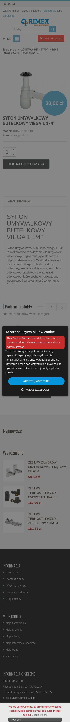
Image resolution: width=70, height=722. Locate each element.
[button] (35, 389)
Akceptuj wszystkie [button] (36, 381)
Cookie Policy (39, 717)
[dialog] (35, 361)
